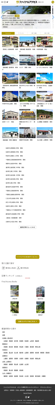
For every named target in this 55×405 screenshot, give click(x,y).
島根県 (11, 364)
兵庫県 (27, 358)
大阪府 (21, 358)
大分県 (27, 376)
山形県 (32, 341)
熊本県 (21, 376)
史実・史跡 (46, 33)
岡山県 (16, 364)
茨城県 (6, 347)
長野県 (32, 353)
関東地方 (5, 344)
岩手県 (16, 341)
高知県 (21, 370)
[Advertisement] (27, 242)
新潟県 (6, 353)
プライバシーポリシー (46, 387)
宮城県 (21, 341)
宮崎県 (32, 376)
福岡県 (6, 376)
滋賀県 (11, 358)
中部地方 (5, 350)
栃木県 (11, 347)
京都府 (16, 358)
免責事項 (12, 390)
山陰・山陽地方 (6, 362)
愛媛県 (16, 370)
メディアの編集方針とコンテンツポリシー (28, 387)
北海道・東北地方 (7, 338)
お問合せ (6, 390)
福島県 (37, 341)
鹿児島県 (37, 376)
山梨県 (27, 353)
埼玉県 (21, 347)
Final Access (8, 33)
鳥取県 (6, 364)
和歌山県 (37, 358)
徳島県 (6, 370)
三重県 (6, 358)
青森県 (11, 341)
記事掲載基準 (29, 390)
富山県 (11, 353)
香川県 (11, 370)
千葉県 (27, 347)
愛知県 (48, 353)
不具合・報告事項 (20, 390)
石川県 (16, 353)
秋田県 (27, 341)
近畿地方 (5, 356)
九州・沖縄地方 (6, 373)
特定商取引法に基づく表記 (44, 390)
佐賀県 (11, 376)
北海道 (6, 341)
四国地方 (5, 367)
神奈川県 (37, 347)
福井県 (21, 353)
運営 (35, 390)
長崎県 (16, 376)
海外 (3, 332)
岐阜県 (37, 353)
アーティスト (21, 33)
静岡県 (42, 353)
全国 (3, 335)
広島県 (21, 364)
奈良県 (32, 358)
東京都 (32, 347)
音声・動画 (34, 33)
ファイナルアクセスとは (10, 387)
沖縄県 (44, 376)
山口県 (27, 364)
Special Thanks (27, 393)
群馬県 (16, 347)
